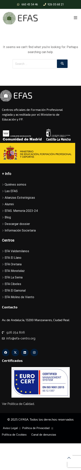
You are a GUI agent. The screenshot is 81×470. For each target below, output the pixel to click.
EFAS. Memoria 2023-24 (21, 211)
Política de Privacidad (36, 428)
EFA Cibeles (13, 284)
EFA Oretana (13, 264)
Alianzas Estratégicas (20, 197)
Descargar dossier (17, 224)
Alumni (9, 204)
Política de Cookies (14, 434)
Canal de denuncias (43, 434)
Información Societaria (20, 230)
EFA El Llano (13, 258)
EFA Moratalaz (15, 271)
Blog (8, 217)
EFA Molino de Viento (19, 297)
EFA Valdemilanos (17, 251)
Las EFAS (11, 191)
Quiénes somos (15, 184)
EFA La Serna (14, 277)
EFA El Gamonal (15, 290)
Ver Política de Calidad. (18, 404)
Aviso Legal (10, 428)
